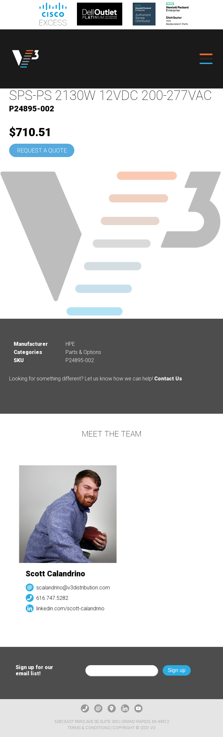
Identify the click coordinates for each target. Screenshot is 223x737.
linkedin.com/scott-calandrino (72, 608)
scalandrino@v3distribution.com (75, 588)
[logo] (25, 59)
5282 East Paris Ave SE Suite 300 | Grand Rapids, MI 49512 (111, 721)
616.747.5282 (54, 598)
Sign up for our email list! (34, 670)
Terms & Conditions (88, 727)
